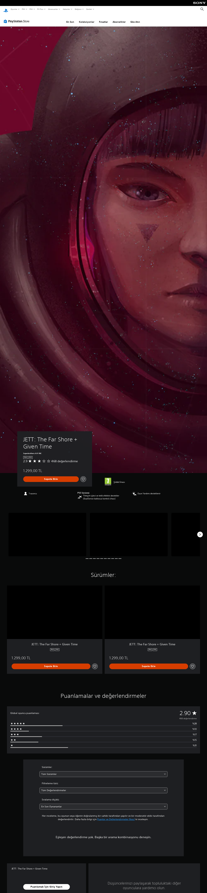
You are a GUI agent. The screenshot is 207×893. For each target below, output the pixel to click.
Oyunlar (13, 9)
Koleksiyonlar (86, 18)
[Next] (200, 531)
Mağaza (78, 9)
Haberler (66, 9)
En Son (70, 18)
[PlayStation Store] (17, 18)
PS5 (23, 9)
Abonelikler (119, 18)
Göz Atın (135, 18)
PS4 (31, 9)
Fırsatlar (103, 18)
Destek (89, 9)
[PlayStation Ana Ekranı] (6, 9)
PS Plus (40, 9)
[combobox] (103, 771)
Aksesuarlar (53, 9)
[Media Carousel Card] (47, 531)
